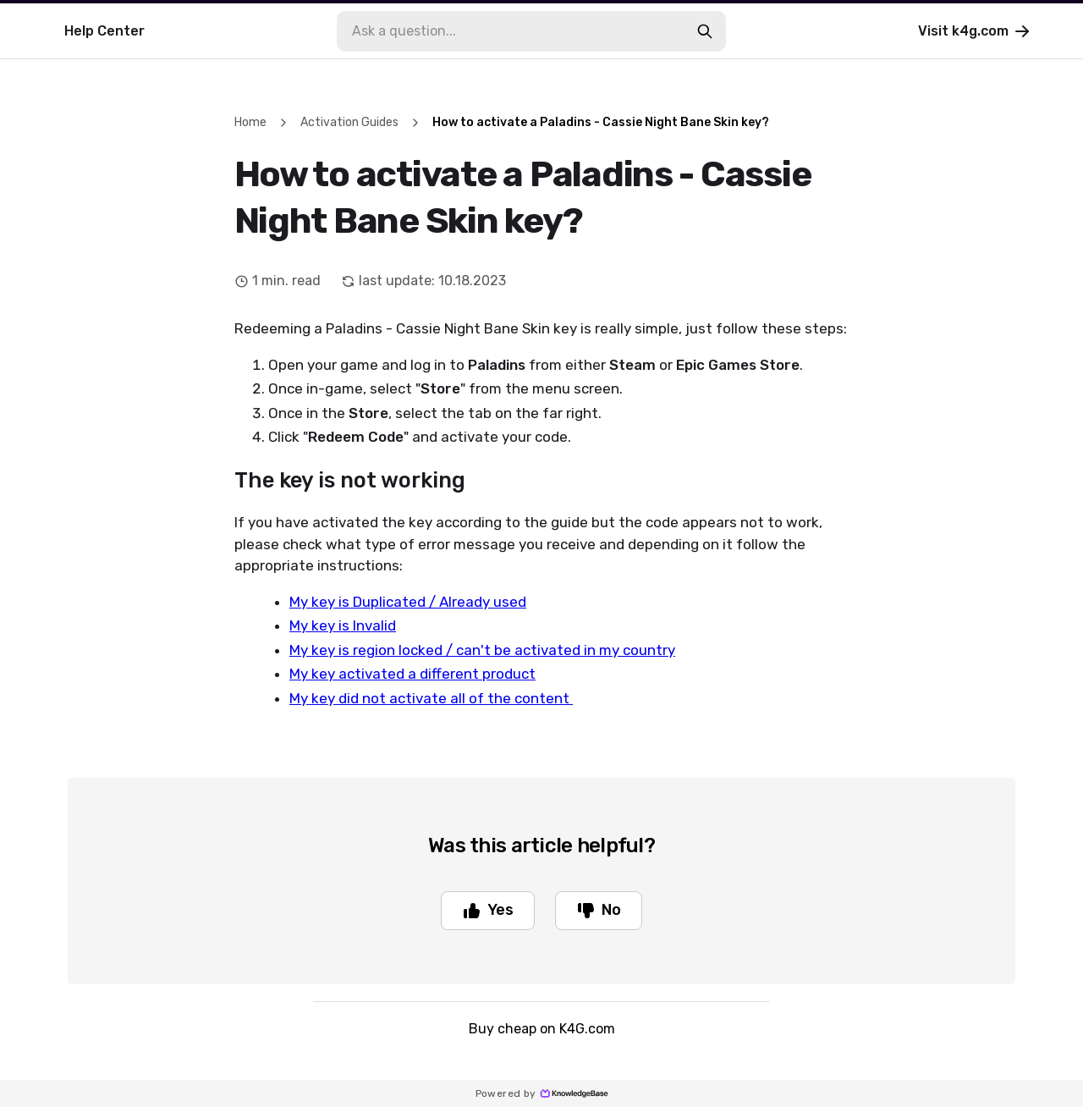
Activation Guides (349, 122)
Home (250, 122)
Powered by (542, 1093)
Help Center (104, 31)
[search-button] (704, 31)
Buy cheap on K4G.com (542, 1029)
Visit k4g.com (975, 31)
